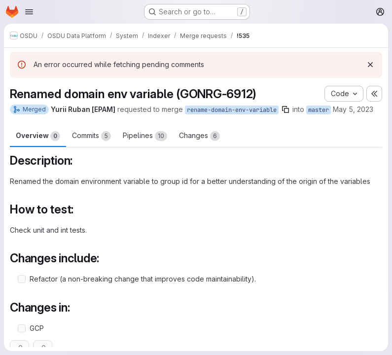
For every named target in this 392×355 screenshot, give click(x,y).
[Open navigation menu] (29, 12)
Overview (38, 136)
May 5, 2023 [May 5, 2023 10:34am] (353, 109)
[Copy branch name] (285, 109)
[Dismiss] (370, 65)
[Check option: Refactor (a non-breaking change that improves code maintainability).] (22, 279)
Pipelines (145, 136)
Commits (91, 136)
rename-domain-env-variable (232, 110)
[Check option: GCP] (22, 328)
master (318, 110)
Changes (199, 136)
